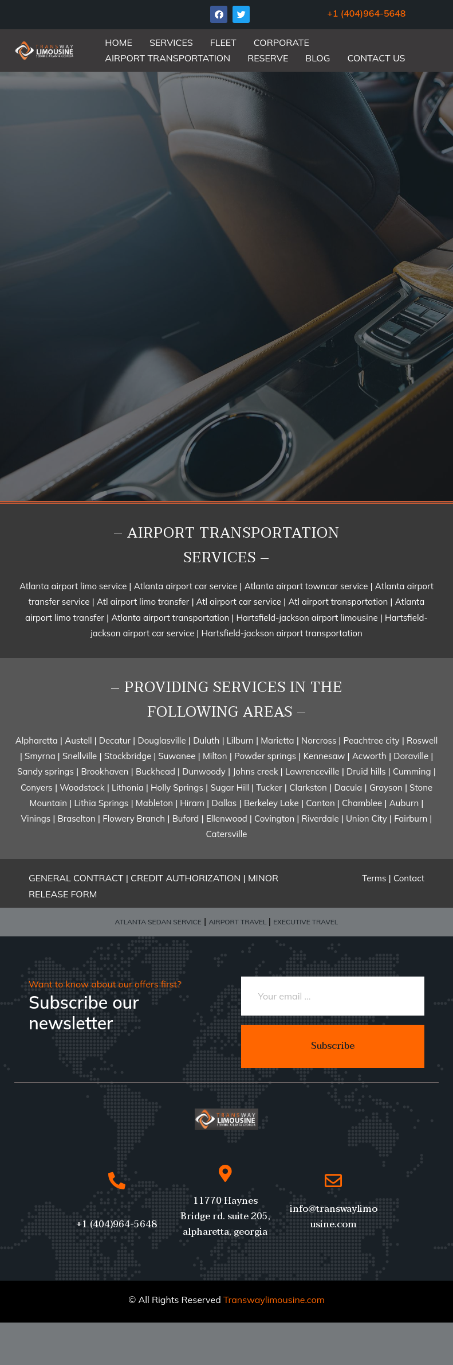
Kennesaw (324, 755)
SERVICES (171, 42)
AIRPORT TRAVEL (238, 921)
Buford (185, 818)
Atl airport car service (237, 601)
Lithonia (129, 787)
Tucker (269, 787)
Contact (408, 878)
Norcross (319, 740)
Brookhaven (104, 771)
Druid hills (366, 771)
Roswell (422, 740)
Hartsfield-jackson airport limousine (308, 617)
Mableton (155, 803)
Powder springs (265, 755)
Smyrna (41, 755)
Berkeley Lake (271, 803)
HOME (118, 42)
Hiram (192, 803)
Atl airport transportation (339, 601)
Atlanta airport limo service (74, 586)
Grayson (386, 787)
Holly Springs (177, 787)
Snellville (79, 755)
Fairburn (412, 818)
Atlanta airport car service (185, 586)
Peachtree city (370, 740)
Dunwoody (204, 771)
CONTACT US (376, 58)
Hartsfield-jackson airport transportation (280, 633)
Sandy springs (45, 771)
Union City (365, 818)
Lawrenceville (312, 771)
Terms (374, 878)
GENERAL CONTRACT (76, 878)
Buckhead (157, 771)
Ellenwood (228, 818)
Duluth (206, 740)
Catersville (226, 834)
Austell (79, 740)
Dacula (348, 787)
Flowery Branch (134, 818)
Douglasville (161, 740)
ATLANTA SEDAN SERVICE (158, 921)
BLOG (317, 58)
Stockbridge (128, 755)
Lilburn (239, 740)
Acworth (369, 755)
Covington (275, 818)
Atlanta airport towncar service (308, 586)
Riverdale (320, 818)
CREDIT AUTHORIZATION (187, 878)
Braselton (78, 818)
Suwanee (175, 755)
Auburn (405, 803)
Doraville (412, 755)
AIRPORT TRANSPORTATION (167, 58)
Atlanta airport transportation (171, 617)
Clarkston (308, 787)
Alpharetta (37, 740)
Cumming (412, 771)
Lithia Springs (101, 803)
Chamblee (362, 803)
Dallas (224, 803)
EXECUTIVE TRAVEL (305, 921)
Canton (321, 803)
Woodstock (82, 787)
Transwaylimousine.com (274, 1299)
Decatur (114, 740)
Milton (215, 755)
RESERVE (267, 58)
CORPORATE (281, 42)
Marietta (276, 740)
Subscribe (332, 1046)
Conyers (37, 787)
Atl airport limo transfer (143, 601)
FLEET (223, 42)
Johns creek (256, 771)
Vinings (37, 818)
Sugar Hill (230, 787)
